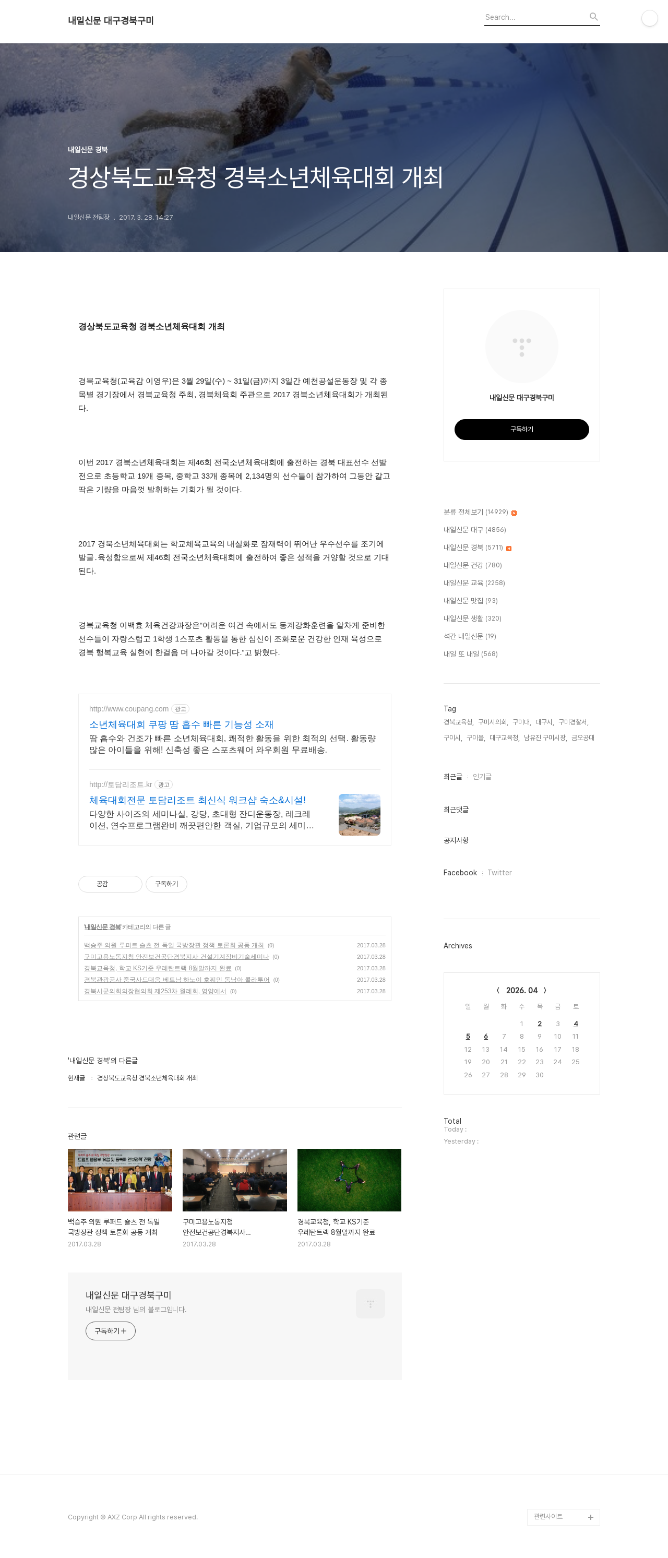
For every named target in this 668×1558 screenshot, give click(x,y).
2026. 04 (522, 990)
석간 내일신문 (470, 637)
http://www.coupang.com (129, 709)
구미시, (453, 738)
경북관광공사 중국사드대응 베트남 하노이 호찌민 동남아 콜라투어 (177, 979)
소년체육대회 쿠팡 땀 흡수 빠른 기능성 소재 (181, 724)
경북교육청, (459, 722)
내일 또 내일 (471, 654)
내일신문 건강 (473, 566)
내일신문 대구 (475, 530)
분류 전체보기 (480, 512)
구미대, (521, 722)
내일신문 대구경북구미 (111, 21)
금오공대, (583, 738)
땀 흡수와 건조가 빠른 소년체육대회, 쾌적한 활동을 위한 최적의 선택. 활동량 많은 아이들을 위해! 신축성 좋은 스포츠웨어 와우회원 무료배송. (232, 744)
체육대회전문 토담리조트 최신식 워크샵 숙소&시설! (197, 800)
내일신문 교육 (474, 583)
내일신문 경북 (102, 927)
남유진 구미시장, (545, 738)
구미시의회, (493, 722)
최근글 (453, 776)
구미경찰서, (573, 722)
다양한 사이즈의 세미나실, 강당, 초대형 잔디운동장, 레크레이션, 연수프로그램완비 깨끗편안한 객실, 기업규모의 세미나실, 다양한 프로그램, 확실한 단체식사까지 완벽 (201, 820)
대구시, (544, 722)
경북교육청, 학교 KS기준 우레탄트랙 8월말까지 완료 (158, 968)
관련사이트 (548, 1516)
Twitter (499, 873)
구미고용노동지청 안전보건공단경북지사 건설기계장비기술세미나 (176, 956)
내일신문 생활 (473, 619)
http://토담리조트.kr (120, 784)
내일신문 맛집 (471, 601)
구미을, (476, 738)
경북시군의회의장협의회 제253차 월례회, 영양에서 (155, 991)
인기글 (482, 776)
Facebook (460, 873)
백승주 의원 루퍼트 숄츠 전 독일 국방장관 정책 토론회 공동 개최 (174, 945)
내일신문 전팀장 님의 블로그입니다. (136, 1309)
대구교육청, (505, 738)
